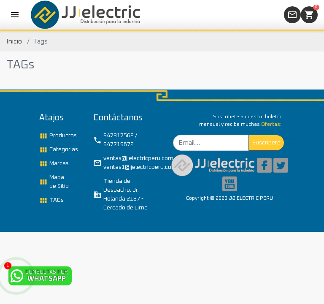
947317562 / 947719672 (115, 140)
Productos (57, 136)
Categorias (57, 150)
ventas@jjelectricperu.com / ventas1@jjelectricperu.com (124, 162)
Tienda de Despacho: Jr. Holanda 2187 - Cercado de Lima (120, 194)
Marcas (54, 164)
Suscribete (266, 143)
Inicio (14, 41)
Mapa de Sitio (54, 181)
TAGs (51, 200)
